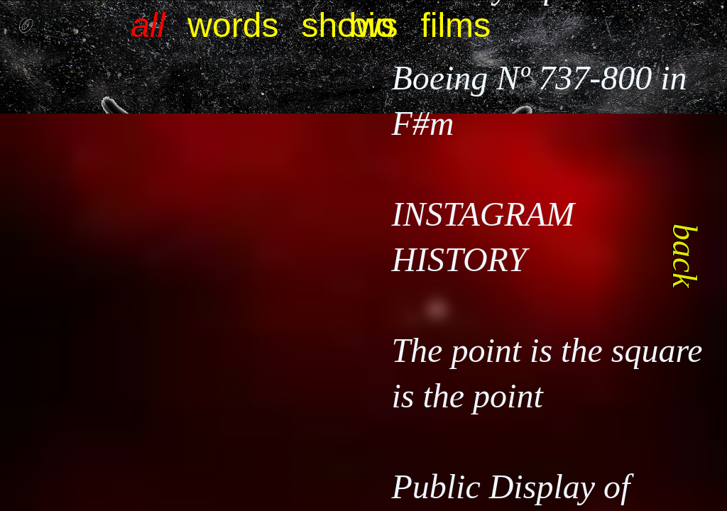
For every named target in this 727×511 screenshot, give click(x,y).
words (232, 25)
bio (372, 25)
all (148, 25)
